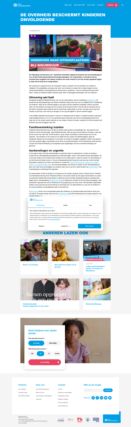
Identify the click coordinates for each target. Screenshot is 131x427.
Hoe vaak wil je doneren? (36, 338)
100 (32, 353)
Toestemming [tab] (40, 205)
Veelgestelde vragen (63, 396)
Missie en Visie (40, 392)
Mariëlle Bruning (55, 180)
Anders (57, 353)
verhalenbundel (63, 194)
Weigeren (41, 226)
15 (49, 353)
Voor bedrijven (22, 389)
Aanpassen (65, 226)
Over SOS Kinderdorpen (42, 389)
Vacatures (38, 399)
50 (40, 353)
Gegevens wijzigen (63, 399)
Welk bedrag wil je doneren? (37, 349)
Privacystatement (54, 219)
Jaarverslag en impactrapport (44, 396)
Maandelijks (53, 343)
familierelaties (93, 167)
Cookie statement (63, 406)
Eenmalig (36, 343)
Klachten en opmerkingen (65, 392)
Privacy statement (63, 402)
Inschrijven (108, 390)
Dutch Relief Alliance (24, 396)
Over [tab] (90, 205)
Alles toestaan (89, 226)
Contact (60, 389)
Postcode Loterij (22, 392)
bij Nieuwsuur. (91, 100)
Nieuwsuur (34, 191)
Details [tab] (65, 205)
